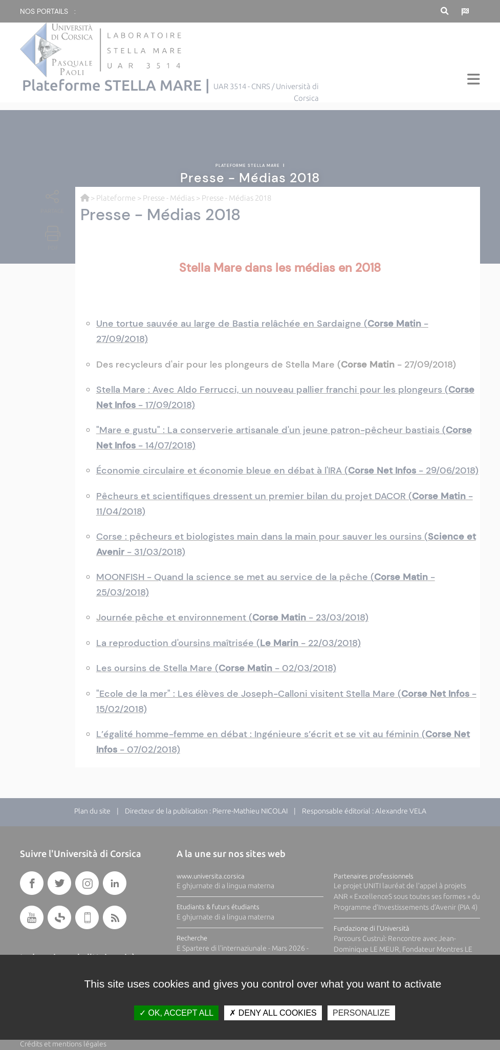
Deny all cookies (272, 1013)
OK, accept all (176, 1013)
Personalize (361, 1013)
